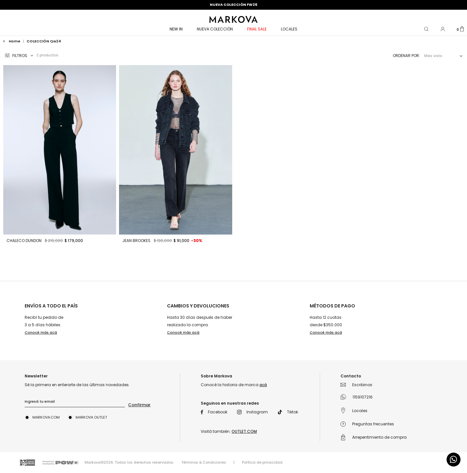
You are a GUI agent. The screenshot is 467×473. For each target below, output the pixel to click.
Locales (289, 29)
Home (12, 41)
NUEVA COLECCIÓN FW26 (233, 4)
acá (263, 384)
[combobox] (442, 56)
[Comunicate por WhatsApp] (454, 460)
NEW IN (176, 29)
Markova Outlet (91, 417)
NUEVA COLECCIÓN (215, 29)
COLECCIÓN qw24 (44, 41)
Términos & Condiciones (203, 462)
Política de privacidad (262, 462)
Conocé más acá (41, 332)
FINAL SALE (257, 29)
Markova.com (46, 417)
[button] (426, 28)
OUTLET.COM (244, 431)
